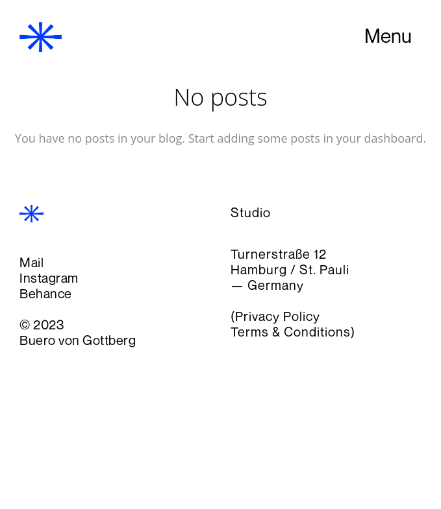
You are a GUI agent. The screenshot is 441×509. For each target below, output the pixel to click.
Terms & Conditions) (293, 331)
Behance (45, 293)
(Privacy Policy (275, 316)
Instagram (49, 277)
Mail (31, 262)
